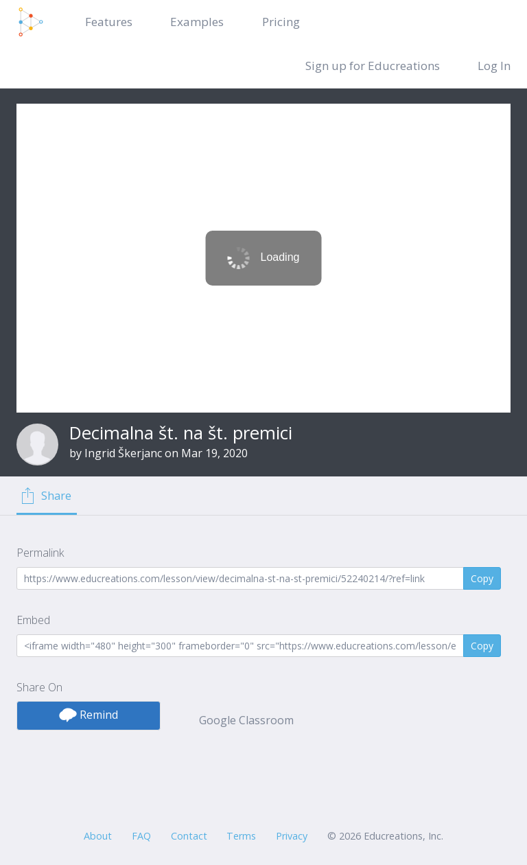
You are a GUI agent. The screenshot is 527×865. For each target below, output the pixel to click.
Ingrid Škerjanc (123, 453)
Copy (482, 578)
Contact (189, 835)
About (98, 835)
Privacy (291, 835)
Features (108, 22)
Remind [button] (88, 714)
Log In (494, 65)
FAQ (141, 835)
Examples (197, 22)
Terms (241, 835)
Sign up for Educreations (372, 65)
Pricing (281, 22)
